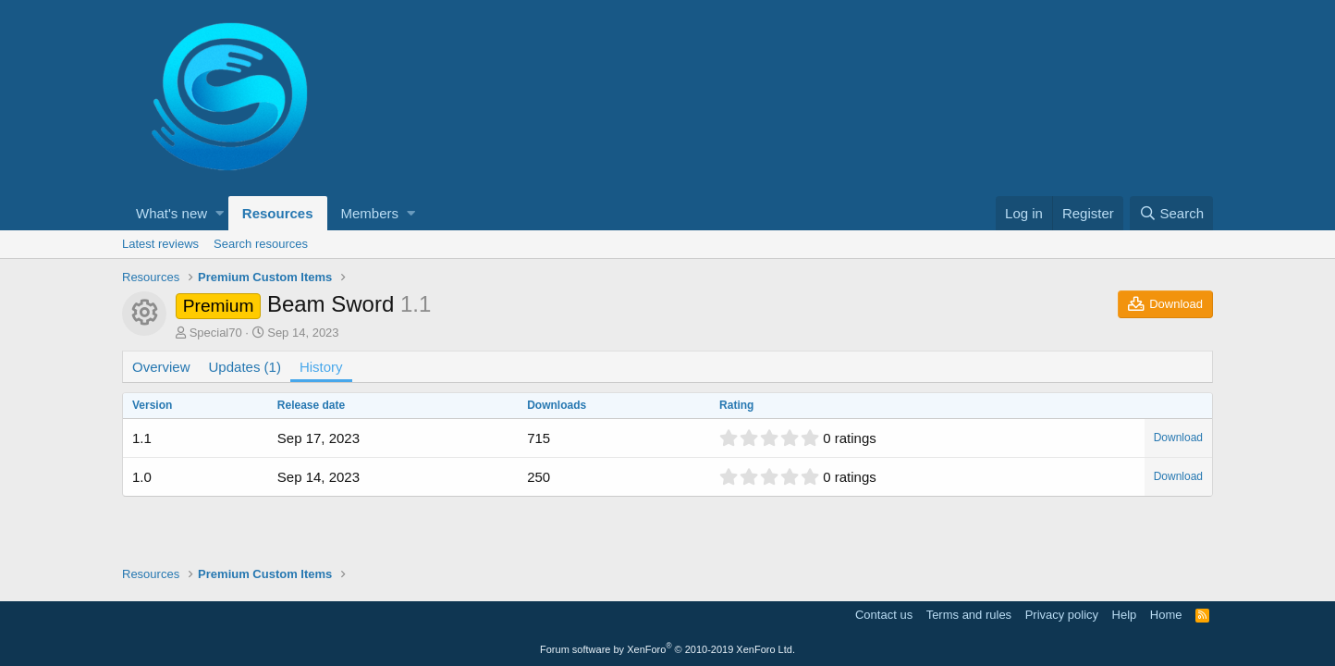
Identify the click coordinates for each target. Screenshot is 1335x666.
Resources (277, 213)
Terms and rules (968, 615)
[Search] (1171, 213)
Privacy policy (1061, 615)
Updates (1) (245, 367)
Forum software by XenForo (667, 649)
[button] (219, 213)
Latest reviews (160, 244)
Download (1178, 437)
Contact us (883, 615)
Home (1166, 615)
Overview (161, 367)
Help (1124, 615)
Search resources (261, 244)
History (321, 367)
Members (370, 213)
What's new (171, 213)
